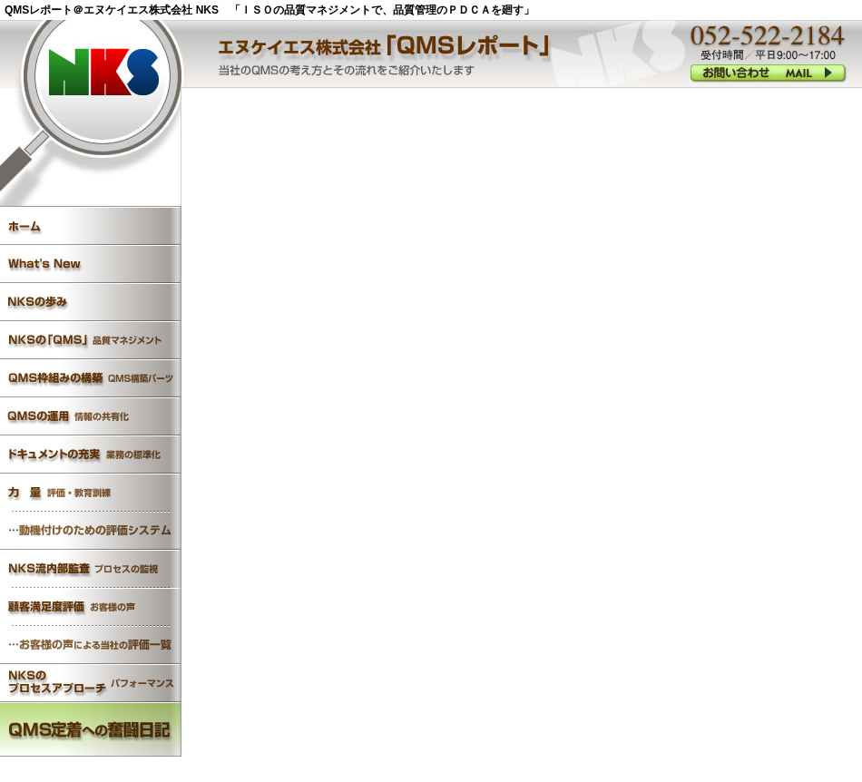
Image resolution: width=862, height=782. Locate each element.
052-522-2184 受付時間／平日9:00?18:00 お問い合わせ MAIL (768, 72)
